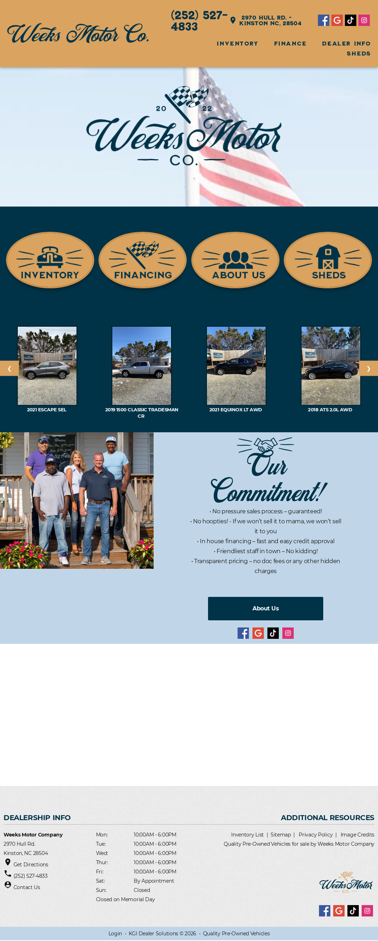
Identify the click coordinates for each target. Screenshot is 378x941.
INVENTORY (237, 43)
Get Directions (31, 864)
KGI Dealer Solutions (153, 934)
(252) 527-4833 (199, 20)
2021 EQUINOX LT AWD (236, 409)
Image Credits (357, 835)
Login (115, 934)
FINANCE (290, 43)
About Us (265, 608)
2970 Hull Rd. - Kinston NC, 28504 (265, 20)
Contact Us (27, 887)
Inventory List (247, 835)
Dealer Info (346, 43)
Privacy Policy (315, 835)
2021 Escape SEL (47, 409)
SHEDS (359, 53)
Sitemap (281, 835)
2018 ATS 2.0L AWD (330, 409)
